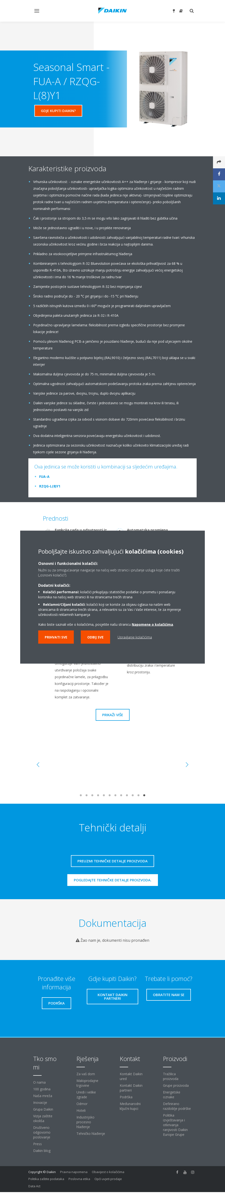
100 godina (41, 1089)
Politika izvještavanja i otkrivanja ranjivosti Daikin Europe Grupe (175, 1125)
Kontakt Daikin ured (131, 1076)
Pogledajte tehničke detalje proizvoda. (112, 880)
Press (37, 1144)
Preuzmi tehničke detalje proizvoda (112, 861)
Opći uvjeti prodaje (108, 1179)
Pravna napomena (74, 1172)
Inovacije (40, 1102)
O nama (39, 1082)
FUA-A (44, 476)
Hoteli (81, 1110)
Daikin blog (41, 1150)
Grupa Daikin (43, 1109)
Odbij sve (95, 637)
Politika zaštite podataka (46, 1179)
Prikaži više (112, 714)
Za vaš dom (85, 1074)
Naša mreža (42, 1095)
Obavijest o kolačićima (108, 1172)
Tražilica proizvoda (170, 1076)
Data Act (34, 1186)
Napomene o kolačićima (152, 624)
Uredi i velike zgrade (86, 1094)
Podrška (126, 1097)
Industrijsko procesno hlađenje (85, 1122)
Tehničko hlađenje (90, 1133)
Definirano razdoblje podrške (177, 1106)
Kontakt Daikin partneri (131, 1088)
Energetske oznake (171, 1094)
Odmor (82, 1103)
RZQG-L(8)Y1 (49, 486)
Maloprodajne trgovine (87, 1083)
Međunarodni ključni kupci (130, 1106)
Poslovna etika (79, 1179)
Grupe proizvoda (176, 1085)
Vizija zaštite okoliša (42, 1118)
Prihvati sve (56, 637)
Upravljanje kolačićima (135, 637)
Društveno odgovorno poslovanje (41, 1132)
